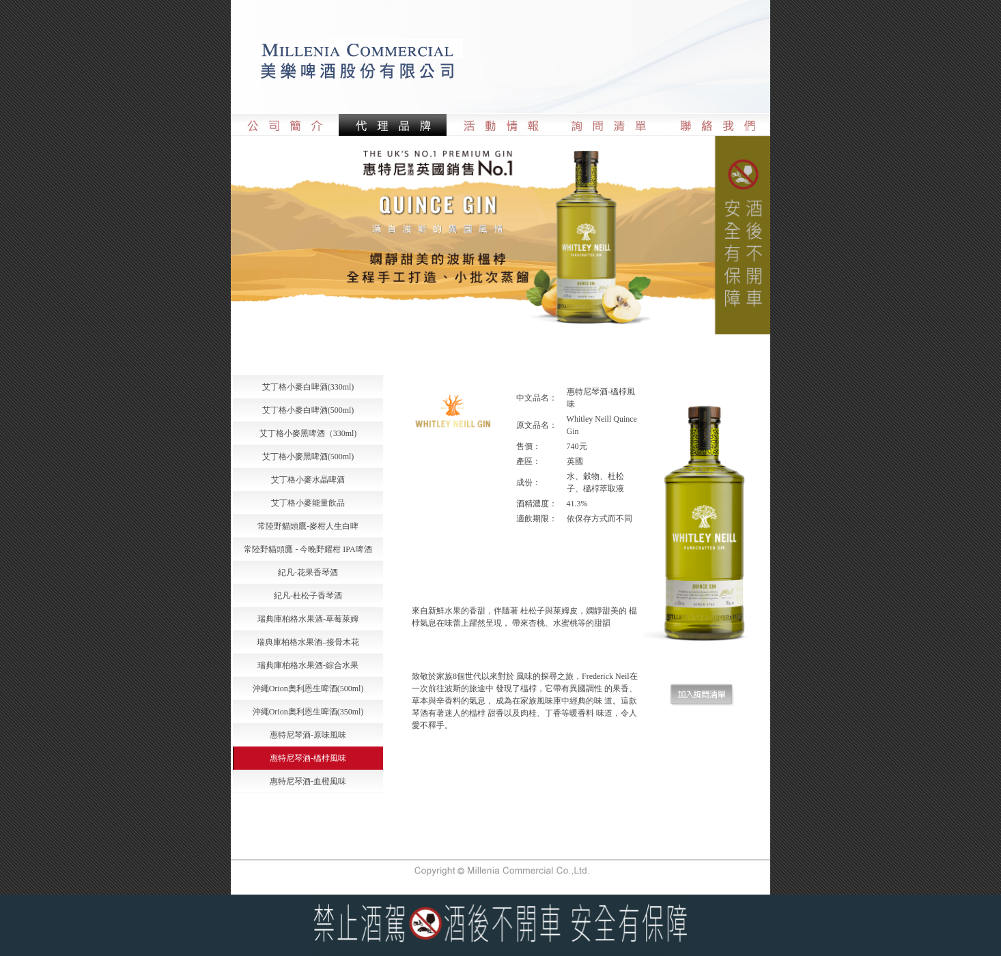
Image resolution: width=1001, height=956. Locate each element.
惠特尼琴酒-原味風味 (308, 735)
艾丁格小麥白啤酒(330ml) (308, 387)
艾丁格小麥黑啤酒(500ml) (308, 456)
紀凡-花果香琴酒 (308, 572)
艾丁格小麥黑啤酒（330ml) (308, 433)
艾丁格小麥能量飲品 (308, 503)
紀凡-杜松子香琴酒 (308, 595)
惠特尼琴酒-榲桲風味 (308, 758)
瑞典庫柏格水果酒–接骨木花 (308, 642)
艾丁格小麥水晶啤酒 (308, 479)
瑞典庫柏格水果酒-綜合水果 (307, 665)
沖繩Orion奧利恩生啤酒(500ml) (308, 688)
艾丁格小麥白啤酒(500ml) (308, 410)
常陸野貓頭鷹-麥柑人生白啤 (307, 526)
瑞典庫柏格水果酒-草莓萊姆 (307, 619)
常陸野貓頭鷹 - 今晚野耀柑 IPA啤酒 (307, 549)
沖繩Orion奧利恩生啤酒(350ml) (308, 711)
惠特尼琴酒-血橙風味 (308, 781)
